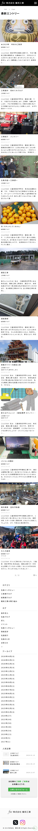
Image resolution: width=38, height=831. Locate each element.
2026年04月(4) (7, 656)
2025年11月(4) (7, 675)
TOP (5, 9)
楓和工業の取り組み (9, 601)
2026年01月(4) (7, 667)
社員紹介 (5, 635)
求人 (3, 620)
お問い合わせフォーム (19, 789)
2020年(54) (6, 730)
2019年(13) (6, 734)
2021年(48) (6, 727)
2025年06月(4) (7, 693)
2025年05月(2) (7, 697)
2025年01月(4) (7, 712)
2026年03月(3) (7, 660)
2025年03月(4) (7, 704)
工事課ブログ (6, 594)
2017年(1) (5, 741)
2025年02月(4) (7, 708)
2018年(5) (5, 738)
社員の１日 (5, 639)
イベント (4, 624)
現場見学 (5, 631)
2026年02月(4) (7, 664)
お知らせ (4, 643)
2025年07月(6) (7, 690)
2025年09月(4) (7, 682)
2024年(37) (6, 716)
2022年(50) (6, 723)
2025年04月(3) (7, 701)
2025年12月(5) (7, 671)
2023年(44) (6, 719)
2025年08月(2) (7, 686)
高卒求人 (5, 613)
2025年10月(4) (7, 678)
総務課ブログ (6, 597)
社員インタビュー (8, 590)
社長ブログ (5, 617)
